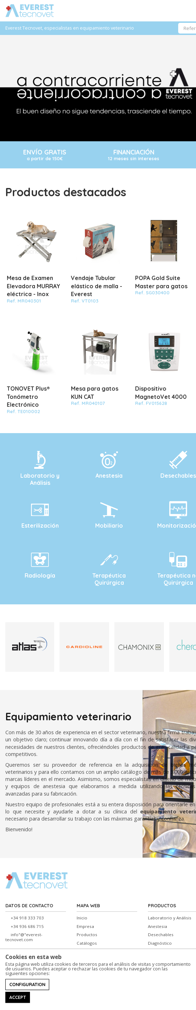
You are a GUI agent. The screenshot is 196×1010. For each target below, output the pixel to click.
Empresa (85, 926)
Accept (17, 997)
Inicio (82, 917)
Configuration (27, 984)
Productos (87, 934)
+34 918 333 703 (27, 917)
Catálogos (87, 943)
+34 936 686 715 (27, 926)
